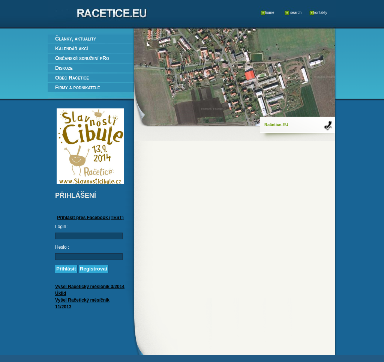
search (296, 13)
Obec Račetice (72, 78)
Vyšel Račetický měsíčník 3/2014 (89, 286)
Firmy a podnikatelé (77, 87)
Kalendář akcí (71, 48)
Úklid (60, 293)
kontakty (320, 13)
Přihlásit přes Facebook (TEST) (90, 217)
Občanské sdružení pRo (82, 58)
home (269, 13)
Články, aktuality (75, 39)
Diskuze (64, 68)
